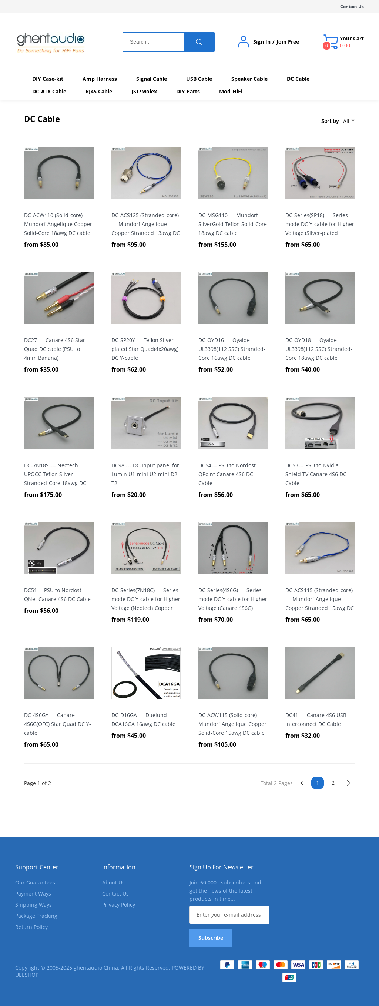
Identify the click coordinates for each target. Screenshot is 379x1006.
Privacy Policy (118, 904)
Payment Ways (33, 893)
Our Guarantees (35, 882)
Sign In (262, 42)
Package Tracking (36, 915)
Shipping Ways (33, 904)
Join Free (287, 42)
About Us (113, 882)
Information (118, 867)
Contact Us (352, 6)
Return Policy (31, 926)
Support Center (36, 867)
